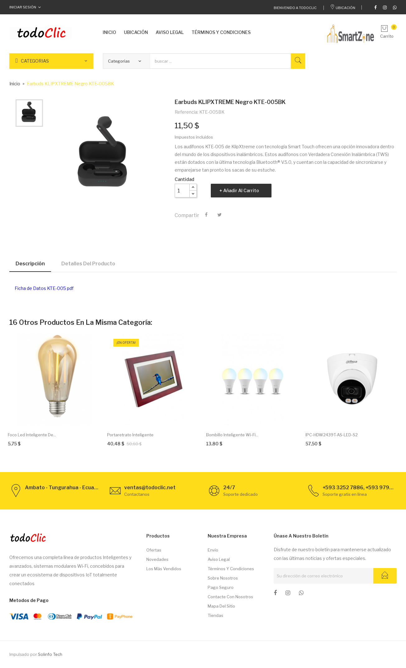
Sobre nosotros (223, 578)
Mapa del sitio (221, 606)
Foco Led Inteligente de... (32, 435)
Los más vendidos (163, 568)
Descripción (30, 264)
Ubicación (342, 8)
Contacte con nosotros (230, 596)
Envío (213, 549)
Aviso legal (219, 559)
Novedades (157, 559)
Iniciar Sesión (22, 7)
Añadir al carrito (241, 190)
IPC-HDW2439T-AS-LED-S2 (331, 435)
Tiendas (215, 615)
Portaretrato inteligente (130, 435)
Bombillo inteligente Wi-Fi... (232, 435)
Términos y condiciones (231, 568)
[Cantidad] (182, 190)
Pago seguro (221, 587)
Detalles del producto (88, 264)
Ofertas (153, 549)
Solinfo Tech (50, 654)
